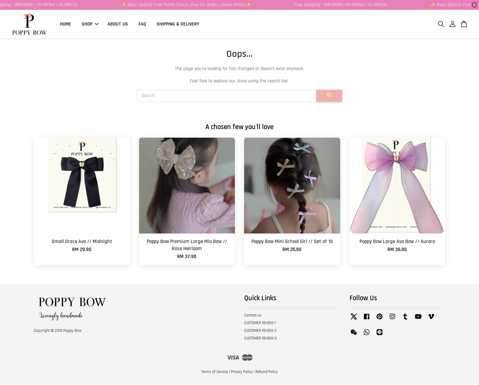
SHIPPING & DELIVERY (178, 24)
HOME (65, 24)
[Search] (226, 96)
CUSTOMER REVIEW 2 (260, 331)
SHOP (90, 24)
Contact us (253, 315)
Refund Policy (266, 372)
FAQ (142, 24)
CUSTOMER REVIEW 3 (260, 338)
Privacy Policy (242, 372)
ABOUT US (117, 24)
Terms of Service (214, 372)
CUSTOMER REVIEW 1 (260, 323)
